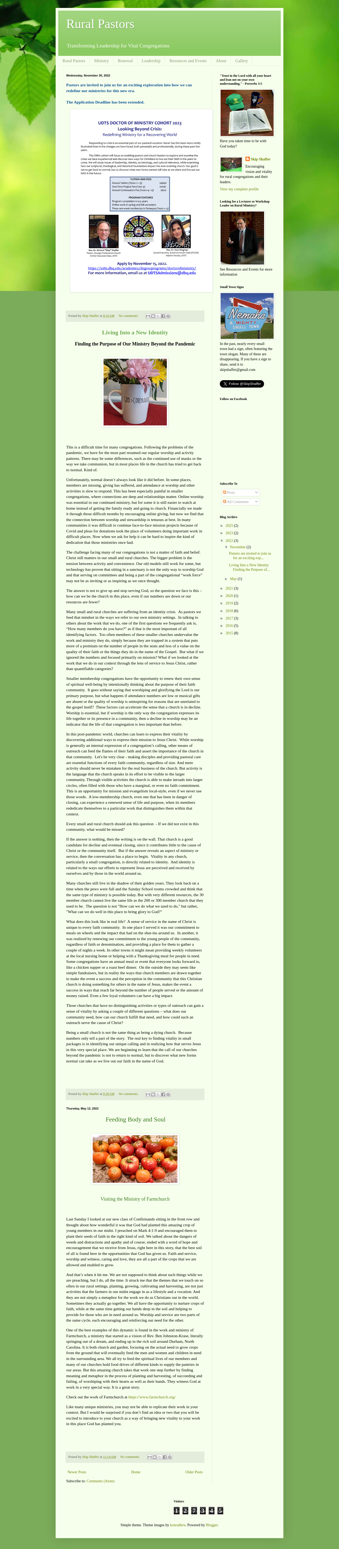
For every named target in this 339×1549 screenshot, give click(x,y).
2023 (230, 533)
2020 (230, 596)
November (238, 547)
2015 (230, 633)
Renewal (125, 61)
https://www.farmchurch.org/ (152, 1397)
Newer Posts (77, 1472)
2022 (230, 541)
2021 (230, 588)
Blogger (211, 1525)
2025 (230, 526)
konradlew (177, 1525)
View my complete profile (239, 189)
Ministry (101, 61)
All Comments (236, 502)
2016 (230, 626)
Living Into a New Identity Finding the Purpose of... (249, 567)
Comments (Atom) (100, 1481)
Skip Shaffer (261, 159)
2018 (230, 611)
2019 (230, 603)
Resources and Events (188, 61)
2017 (230, 618)
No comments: (129, 316)
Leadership (151, 61)
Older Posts (194, 1472)
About (221, 61)
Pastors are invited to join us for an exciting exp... (250, 555)
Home (135, 1472)
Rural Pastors (100, 24)
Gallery (241, 61)
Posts (229, 493)
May (234, 579)
